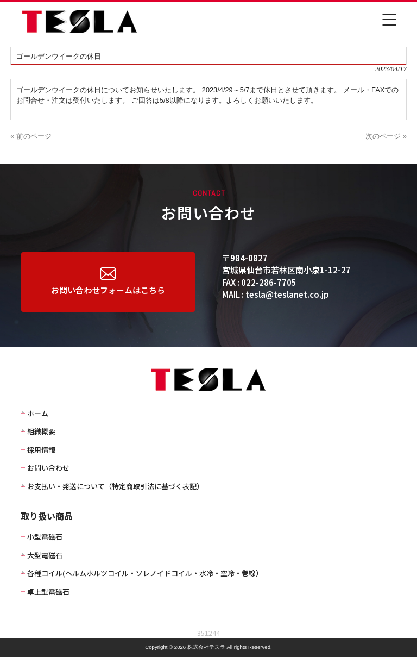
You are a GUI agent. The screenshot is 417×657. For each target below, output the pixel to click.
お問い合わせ (48, 467)
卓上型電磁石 (48, 591)
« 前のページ (31, 136)
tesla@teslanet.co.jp (287, 294)
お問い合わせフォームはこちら (108, 281)
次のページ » (386, 136)
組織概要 (41, 431)
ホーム (37, 413)
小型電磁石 (44, 536)
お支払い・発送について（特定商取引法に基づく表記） (115, 486)
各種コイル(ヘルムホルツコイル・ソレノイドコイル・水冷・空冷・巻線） (145, 573)
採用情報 (41, 450)
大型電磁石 (44, 555)
